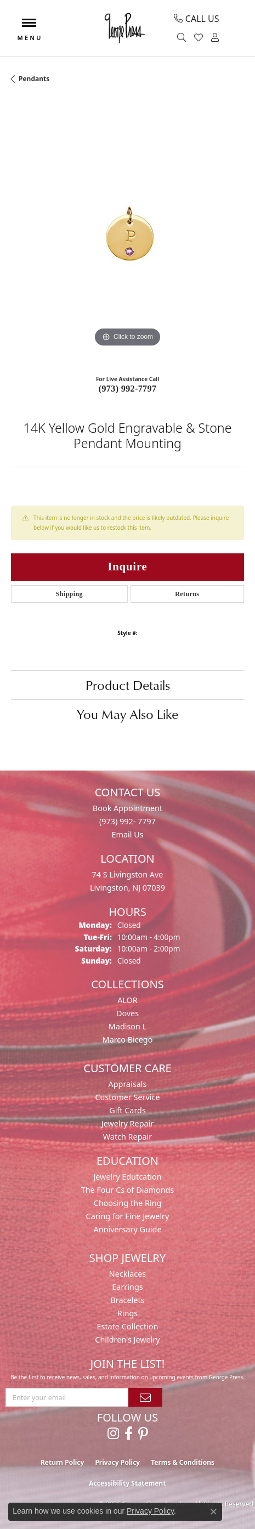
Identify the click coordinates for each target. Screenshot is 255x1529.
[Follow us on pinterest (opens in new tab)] (143, 1433)
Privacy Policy (117, 1462)
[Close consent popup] (213, 1511)
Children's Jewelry (127, 1339)
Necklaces (127, 1273)
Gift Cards (127, 1110)
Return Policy (62, 1462)
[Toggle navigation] (29, 28)
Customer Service (127, 1097)
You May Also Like (127, 714)
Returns (187, 594)
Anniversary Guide (127, 1229)
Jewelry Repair (127, 1123)
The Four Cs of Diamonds (127, 1190)
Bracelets (127, 1300)
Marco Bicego (128, 1039)
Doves (127, 1013)
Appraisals (128, 1084)
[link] (196, 18)
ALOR (127, 1000)
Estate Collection (127, 1326)
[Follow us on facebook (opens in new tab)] (128, 1433)
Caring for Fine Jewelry (127, 1216)
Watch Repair (127, 1136)
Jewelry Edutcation (127, 1176)
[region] (127, 233)
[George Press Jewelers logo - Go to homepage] (124, 28)
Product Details (128, 685)
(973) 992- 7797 (127, 821)
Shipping (69, 594)
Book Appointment (127, 808)
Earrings (127, 1287)
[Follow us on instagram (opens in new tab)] (113, 1433)
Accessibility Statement (127, 1483)
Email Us (127, 834)
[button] (183, 38)
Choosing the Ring (128, 1203)
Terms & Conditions (182, 1462)
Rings (127, 1313)
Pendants (34, 78)
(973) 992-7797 (128, 388)
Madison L (127, 1026)
